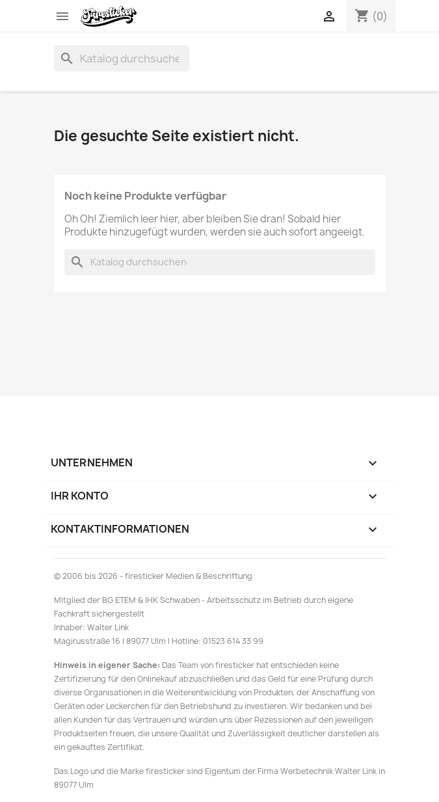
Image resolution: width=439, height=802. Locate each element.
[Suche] (121, 59)
